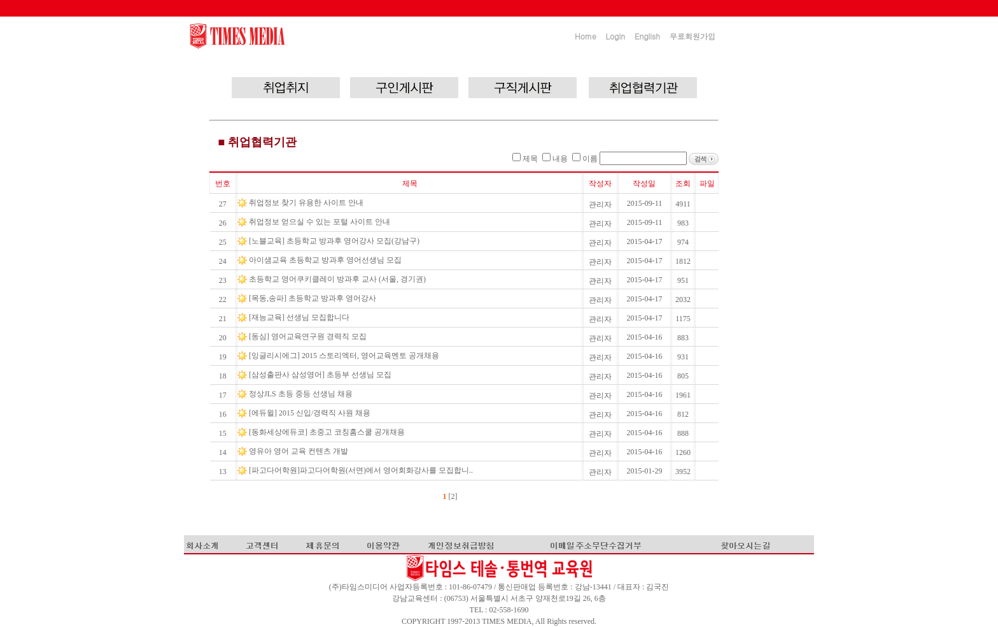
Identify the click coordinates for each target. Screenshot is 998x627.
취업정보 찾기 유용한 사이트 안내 (307, 202)
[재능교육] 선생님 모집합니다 (300, 317)
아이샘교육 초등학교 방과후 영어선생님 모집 (326, 260)
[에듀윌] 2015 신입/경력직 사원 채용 (310, 412)
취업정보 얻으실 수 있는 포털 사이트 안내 (320, 221)
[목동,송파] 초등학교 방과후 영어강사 (313, 298)
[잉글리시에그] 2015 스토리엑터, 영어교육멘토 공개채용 (345, 355)
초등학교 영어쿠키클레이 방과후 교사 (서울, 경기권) (338, 279)
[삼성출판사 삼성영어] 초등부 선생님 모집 (321, 374)
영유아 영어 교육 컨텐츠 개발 (299, 451)
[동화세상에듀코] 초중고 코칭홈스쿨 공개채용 (328, 432)
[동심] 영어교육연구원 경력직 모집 (309, 336)
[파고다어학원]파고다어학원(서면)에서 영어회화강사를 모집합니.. (362, 470)
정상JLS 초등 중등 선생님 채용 (302, 393)
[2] (452, 496)
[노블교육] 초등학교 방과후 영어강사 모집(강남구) (335, 240)
